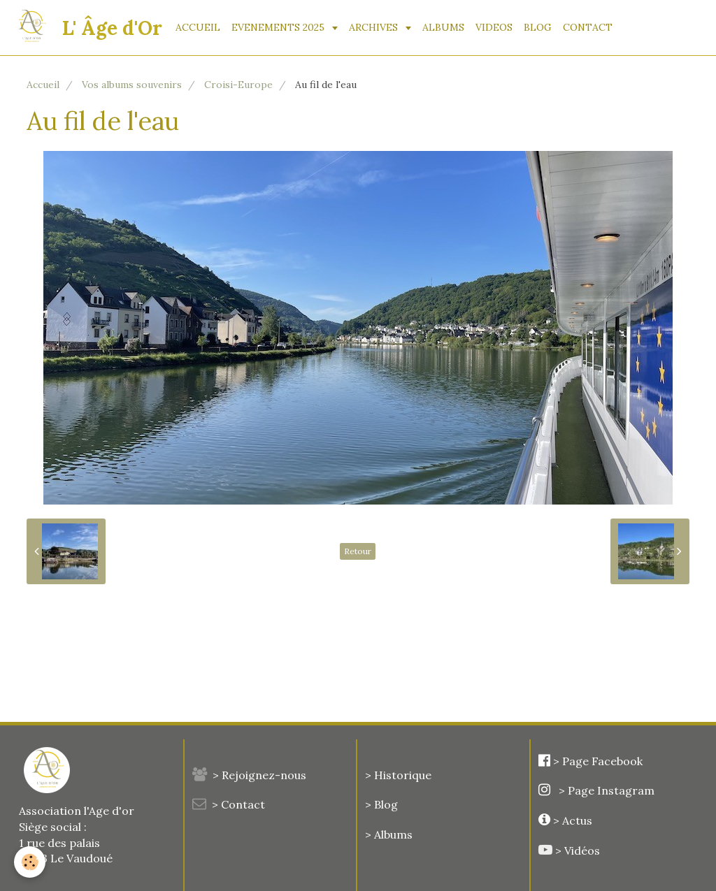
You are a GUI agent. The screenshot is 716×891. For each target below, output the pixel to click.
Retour (357, 551)
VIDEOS (494, 27)
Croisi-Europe (238, 84)
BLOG (538, 27)
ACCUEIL (198, 27)
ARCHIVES (375, 27)
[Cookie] (29, 862)
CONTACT (588, 27)
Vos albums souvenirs (132, 84)
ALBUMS (443, 27)
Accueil (43, 84)
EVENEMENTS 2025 (279, 27)
